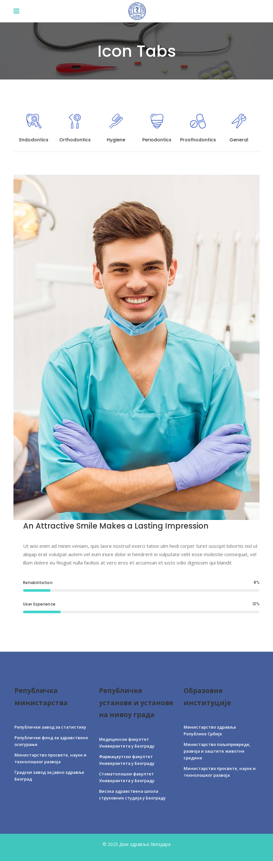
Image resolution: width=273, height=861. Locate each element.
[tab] (33, 129)
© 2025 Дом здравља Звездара (136, 844)
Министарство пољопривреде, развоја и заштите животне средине (217, 751)
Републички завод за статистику (50, 727)
